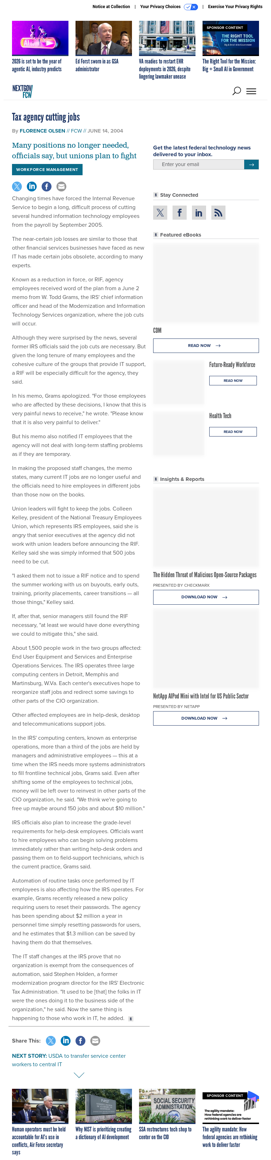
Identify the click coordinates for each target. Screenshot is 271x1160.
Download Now (206, 597)
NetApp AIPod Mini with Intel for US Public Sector (201, 696)
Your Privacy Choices (169, 7)
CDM (157, 330)
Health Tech (220, 415)
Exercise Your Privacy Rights (235, 6)
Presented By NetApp (176, 706)
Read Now (206, 345)
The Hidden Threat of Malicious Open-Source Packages (205, 574)
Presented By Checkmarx (181, 585)
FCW (76, 131)
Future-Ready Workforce (232, 364)
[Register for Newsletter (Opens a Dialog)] (251, 165)
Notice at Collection (111, 6)
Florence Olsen (42, 131)
